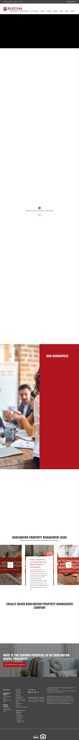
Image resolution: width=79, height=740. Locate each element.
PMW (68, 691)
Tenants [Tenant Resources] (49, 11)
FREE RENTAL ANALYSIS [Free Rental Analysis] (28, 36)
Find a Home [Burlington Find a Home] (34, 11)
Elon (24, 720)
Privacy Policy (51, 692)
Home (29, 699)
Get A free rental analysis (15, 664)
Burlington (18, 714)
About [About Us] (61, 11)
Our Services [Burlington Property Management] (14, 11)
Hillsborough (20, 721)
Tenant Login (18, 1)
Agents (55, 11)
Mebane (19, 720)
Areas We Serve (24, 11)
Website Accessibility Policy (65, 703)
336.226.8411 (71, 2)
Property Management (38, 699)
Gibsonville (19, 717)
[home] (12, 8)
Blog (66, 11)
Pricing (50, 36)
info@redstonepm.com (22, 707)
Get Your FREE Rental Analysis (64, 736)
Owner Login (7, 1)
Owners (42, 11)
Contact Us (41, 701)
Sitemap (73, 691)
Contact (72, 11)
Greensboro (20, 716)
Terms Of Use (60, 692)
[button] (29, 692)
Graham (19, 719)
